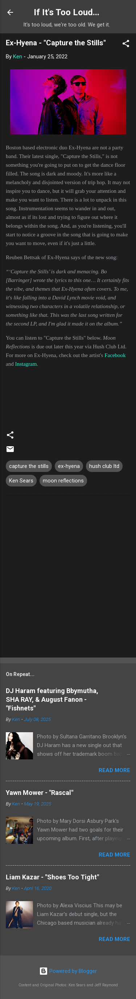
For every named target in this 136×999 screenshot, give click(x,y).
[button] (125, 44)
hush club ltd (104, 466)
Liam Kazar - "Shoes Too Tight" (52, 877)
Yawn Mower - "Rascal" (39, 792)
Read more (114, 770)
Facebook (114, 355)
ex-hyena (69, 466)
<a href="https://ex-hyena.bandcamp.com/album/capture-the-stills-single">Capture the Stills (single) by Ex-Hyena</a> (68, 395)
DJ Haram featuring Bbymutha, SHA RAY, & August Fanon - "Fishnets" (52, 699)
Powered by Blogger (68, 971)
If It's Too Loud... (66, 12)
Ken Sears (21, 480)
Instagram (26, 364)
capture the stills (29, 466)
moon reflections (63, 480)
